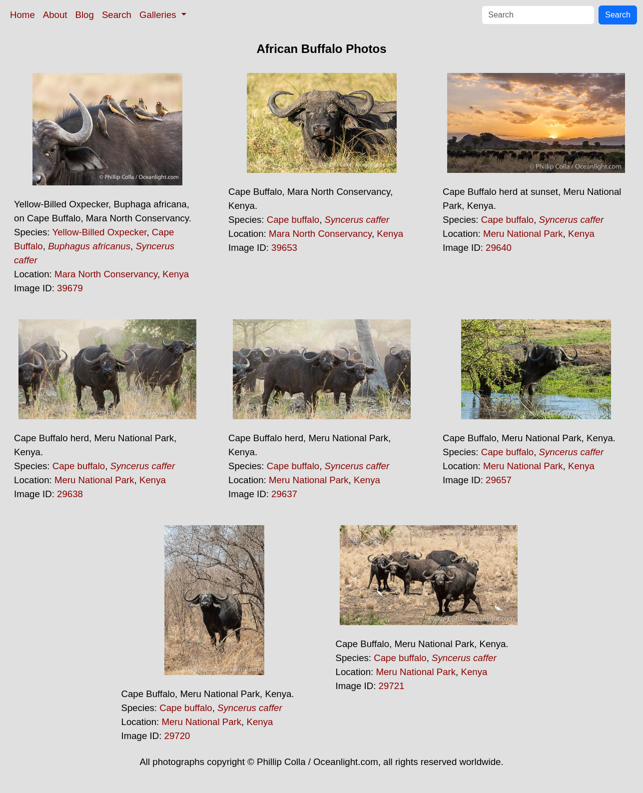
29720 (177, 736)
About (55, 14)
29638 (70, 494)
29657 (499, 480)
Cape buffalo (293, 219)
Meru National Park (523, 233)
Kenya (175, 274)
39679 (70, 288)
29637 (284, 494)
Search (116, 14)
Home (22, 14)
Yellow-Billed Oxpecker (99, 232)
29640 (499, 247)
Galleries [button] (159, 14)
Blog (84, 14)
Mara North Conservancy (105, 274)
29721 (392, 686)
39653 (284, 247)
